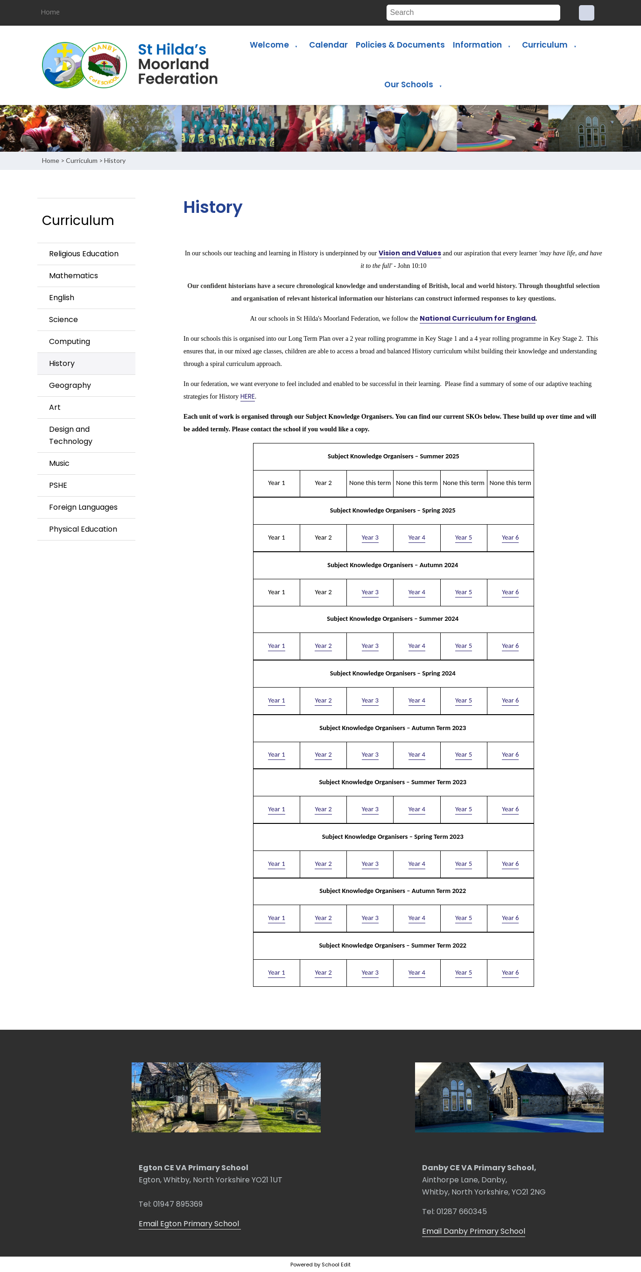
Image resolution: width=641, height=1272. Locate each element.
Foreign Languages (83, 507)
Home (50, 11)
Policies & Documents (400, 44)
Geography (70, 385)
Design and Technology (70, 435)
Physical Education (83, 529)
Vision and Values (410, 253)
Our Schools (408, 84)
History (115, 160)
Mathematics (73, 275)
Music (59, 463)
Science (63, 319)
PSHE (58, 485)
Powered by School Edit (320, 1264)
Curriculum (545, 44)
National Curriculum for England (477, 318)
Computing (69, 341)
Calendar (328, 44)
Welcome (269, 44)
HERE (247, 396)
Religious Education (84, 253)
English (61, 297)
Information (477, 44)
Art (55, 407)
